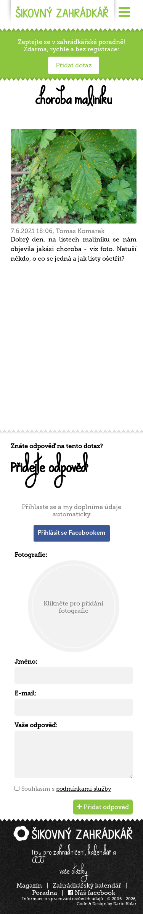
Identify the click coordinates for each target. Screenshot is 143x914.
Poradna (44, 892)
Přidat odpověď (103, 807)
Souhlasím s (66, 788)
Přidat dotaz (74, 65)
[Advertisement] (71, 349)
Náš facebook (91, 892)
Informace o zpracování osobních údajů (62, 898)
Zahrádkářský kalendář (87, 885)
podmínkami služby (83, 788)
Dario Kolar (125, 903)
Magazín (29, 885)
